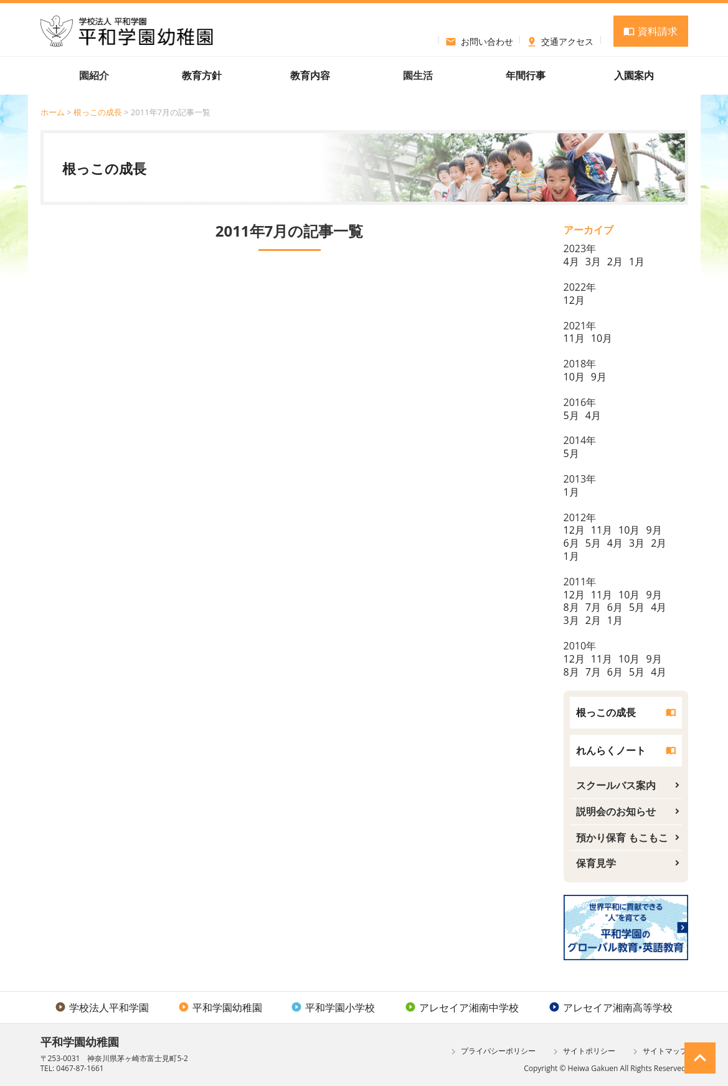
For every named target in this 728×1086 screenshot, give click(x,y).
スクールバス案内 (616, 785)
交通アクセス (560, 40)
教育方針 (202, 75)
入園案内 (634, 75)
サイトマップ (659, 1051)
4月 (571, 261)
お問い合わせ (479, 40)
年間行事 (526, 75)
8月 (571, 607)
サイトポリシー (582, 1051)
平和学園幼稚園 (220, 1007)
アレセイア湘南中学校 (462, 1007)
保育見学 (596, 863)
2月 (615, 261)
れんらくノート (611, 750)
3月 (593, 261)
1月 (637, 261)
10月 (601, 338)
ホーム (52, 112)
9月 (599, 377)
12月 (574, 300)
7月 (593, 607)
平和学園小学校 (333, 1007)
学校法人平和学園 (102, 1007)
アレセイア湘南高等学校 (611, 1007)
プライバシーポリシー (492, 1051)
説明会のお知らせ (616, 811)
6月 (571, 543)
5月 (571, 415)
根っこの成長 (97, 112)
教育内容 (310, 75)
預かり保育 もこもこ (622, 837)
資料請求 (650, 31)
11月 (574, 338)
